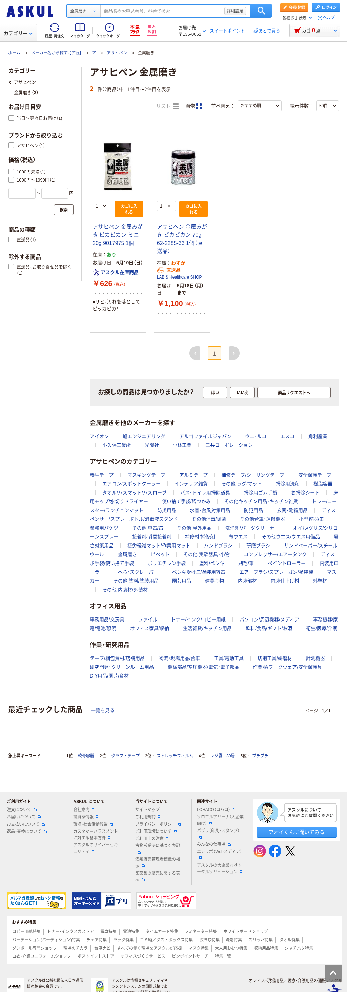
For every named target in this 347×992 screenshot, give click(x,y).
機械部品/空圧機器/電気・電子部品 (203, 667)
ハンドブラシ (218, 545)
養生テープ (102, 475)
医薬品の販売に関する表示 (157, 876)
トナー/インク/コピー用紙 (198, 619)
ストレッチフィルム (175, 755)
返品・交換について (27, 831)
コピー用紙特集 (26, 931)
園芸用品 (181, 581)
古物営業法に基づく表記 (157, 848)
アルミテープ (193, 475)
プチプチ (260, 755)
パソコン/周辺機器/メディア (269, 619)
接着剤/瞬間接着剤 (151, 536)
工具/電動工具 (229, 658)
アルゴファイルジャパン (205, 436)
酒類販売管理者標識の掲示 (157, 862)
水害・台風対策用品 (210, 510)
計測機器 (315, 658)
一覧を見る (103, 710)
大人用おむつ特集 (231, 948)
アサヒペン (117, 53)
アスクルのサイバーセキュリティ (95, 848)
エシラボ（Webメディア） (219, 854)
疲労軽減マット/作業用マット (158, 545)
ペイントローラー (287, 563)
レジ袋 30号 (222, 755)
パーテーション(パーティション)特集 (46, 940)
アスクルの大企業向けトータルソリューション (220, 868)
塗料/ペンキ (211, 563)
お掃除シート (305, 492)
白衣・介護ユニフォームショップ (41, 956)
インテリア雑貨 (191, 484)
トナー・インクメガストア (70, 931)
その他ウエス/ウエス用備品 (291, 536)
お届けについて (24, 817)
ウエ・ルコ (255, 436)
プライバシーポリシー (158, 824)
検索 (261, 11)
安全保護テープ (314, 475)
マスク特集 (198, 948)
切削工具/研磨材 (275, 658)
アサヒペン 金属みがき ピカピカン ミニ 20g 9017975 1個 (118, 235)
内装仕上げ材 (285, 581)
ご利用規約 (148, 817)
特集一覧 (223, 956)
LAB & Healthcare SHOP (179, 277)
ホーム (14, 53)
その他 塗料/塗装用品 (136, 581)
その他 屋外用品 (194, 528)
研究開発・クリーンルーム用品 (122, 667)
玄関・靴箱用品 (292, 510)
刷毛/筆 (246, 563)
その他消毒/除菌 (209, 519)
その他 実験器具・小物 (206, 554)
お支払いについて (26, 824)
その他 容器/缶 (147, 528)
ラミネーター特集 (200, 931)
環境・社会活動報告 (93, 824)
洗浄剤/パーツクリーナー (252, 528)
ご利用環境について (156, 831)
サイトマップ (147, 809)
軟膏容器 (86, 755)
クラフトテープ (125, 755)
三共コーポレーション (229, 445)
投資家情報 (86, 817)
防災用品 (166, 510)
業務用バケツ (104, 528)
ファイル (147, 619)
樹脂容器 (322, 484)
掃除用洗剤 (288, 484)
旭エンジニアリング (144, 436)
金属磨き (127, 554)
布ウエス (238, 536)
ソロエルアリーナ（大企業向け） (220, 820)
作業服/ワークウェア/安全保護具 (287, 667)
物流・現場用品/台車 (179, 658)
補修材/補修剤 (200, 536)
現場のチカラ (75, 948)
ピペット (160, 554)
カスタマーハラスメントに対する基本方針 (95, 834)
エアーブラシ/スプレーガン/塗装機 (276, 572)
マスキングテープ (146, 475)
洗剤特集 (234, 940)
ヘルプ (329, 18)
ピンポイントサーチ (190, 956)
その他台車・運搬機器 (262, 519)
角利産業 (317, 436)
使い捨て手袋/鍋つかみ (186, 501)
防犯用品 (253, 510)
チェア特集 (96, 940)
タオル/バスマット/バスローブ (134, 492)
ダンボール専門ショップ (34, 948)
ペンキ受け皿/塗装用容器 (199, 572)
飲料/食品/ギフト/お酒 (269, 628)
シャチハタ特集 (299, 948)
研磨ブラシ (258, 545)
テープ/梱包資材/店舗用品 (117, 658)
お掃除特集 (209, 940)
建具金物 (214, 581)
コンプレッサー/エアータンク (275, 554)
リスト (167, 106)
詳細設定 (235, 11)
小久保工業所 (116, 445)
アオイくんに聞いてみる (297, 832)
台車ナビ (102, 948)
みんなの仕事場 (214, 844)
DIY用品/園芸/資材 (109, 676)
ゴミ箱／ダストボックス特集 (166, 940)
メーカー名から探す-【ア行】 (56, 53)
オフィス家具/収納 (149, 628)
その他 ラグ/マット (241, 484)
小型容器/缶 (311, 519)
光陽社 (152, 445)
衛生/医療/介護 (321, 628)
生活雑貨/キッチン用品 (207, 628)
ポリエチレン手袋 (167, 563)
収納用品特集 (266, 948)
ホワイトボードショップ (245, 931)
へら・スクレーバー (138, 572)
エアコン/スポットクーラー (131, 484)
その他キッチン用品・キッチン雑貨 (261, 501)
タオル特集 (289, 940)
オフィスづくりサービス (143, 956)
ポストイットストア (96, 956)
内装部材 (247, 581)
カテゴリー (18, 33)
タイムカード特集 (162, 931)
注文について (22, 809)
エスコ (287, 436)
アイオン (99, 436)
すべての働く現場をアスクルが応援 (149, 948)
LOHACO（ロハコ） (216, 809)
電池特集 (131, 931)
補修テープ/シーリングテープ (252, 475)
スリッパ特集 (260, 940)
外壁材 (320, 581)
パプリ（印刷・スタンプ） (218, 833)
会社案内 (84, 809)
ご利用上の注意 (152, 838)
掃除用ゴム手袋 (260, 492)
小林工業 (181, 445)
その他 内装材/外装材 (125, 589)
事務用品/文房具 (107, 619)
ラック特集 (123, 940)
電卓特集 (108, 931)
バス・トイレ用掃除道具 (205, 492)
